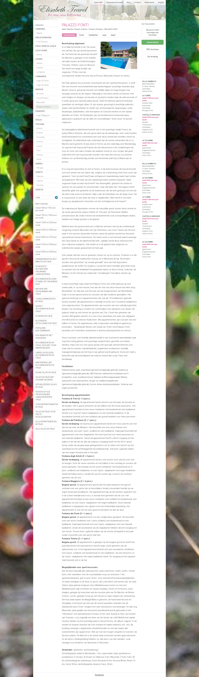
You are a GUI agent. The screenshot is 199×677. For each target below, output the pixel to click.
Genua (39, 63)
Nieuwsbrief (149, 2)
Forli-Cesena (41, 42)
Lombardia (40, 76)
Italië (64, 29)
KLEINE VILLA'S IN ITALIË (46, 372)
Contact (137, 2)
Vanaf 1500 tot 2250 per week (46, 223)
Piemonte (40, 111)
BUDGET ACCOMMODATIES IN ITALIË (45, 308)
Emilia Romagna (43, 37)
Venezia (39, 190)
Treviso (39, 181)
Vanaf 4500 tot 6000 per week (46, 253)
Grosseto (40, 137)
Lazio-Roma (41, 50)
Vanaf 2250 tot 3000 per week (46, 231)
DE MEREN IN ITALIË (44, 316)
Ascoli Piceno (42, 98)
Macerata (40, 102)
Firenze (39, 133)
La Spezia (40, 72)
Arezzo (39, 128)
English (161, 2)
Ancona (39, 93)
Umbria (39, 164)
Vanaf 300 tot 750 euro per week (46, 209)
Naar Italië (98, 2)
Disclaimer (99, 675)
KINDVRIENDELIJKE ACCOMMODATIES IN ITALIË (45, 365)
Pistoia (39, 155)
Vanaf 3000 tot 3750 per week (46, 238)
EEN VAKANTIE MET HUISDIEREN (44, 336)
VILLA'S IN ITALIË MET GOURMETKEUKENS (45, 378)
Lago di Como (42, 80)
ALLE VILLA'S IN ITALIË (45, 429)
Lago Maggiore (43, 115)
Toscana (39, 124)
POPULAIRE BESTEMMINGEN (43, 329)
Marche (39, 89)
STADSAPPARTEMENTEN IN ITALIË (47, 405)
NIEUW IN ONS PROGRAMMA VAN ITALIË (44, 291)
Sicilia (38, 120)
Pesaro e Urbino (43, 107)
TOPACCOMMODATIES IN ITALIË (46, 300)
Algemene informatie (114, 2)
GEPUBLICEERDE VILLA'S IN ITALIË (46, 385)
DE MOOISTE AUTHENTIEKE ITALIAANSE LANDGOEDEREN (43, 270)
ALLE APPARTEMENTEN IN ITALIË (46, 422)
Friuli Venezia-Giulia (45, 46)
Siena (38, 159)
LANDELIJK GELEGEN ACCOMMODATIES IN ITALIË (45, 355)
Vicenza (39, 185)
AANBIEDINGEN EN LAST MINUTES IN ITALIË (46, 260)
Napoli (39, 33)
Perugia (39, 168)
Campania (40, 29)
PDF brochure (152, 49)
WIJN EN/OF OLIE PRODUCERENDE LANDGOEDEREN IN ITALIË (44, 396)
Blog (129, 2)
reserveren (152, 42)
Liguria (39, 59)
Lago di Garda (42, 85)
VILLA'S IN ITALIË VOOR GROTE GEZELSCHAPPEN (46, 414)
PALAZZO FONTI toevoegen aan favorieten (152, 32)
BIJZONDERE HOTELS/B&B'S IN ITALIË (46, 322)
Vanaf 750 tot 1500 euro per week (46, 216)
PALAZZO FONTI (110, 29)
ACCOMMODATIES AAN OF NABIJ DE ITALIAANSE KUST (46, 281)
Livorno (39, 141)
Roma (39, 55)
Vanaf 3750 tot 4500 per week (46, 245)
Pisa (38, 150)
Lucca (39, 146)
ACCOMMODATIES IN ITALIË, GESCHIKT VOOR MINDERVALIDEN (46, 345)
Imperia (39, 68)
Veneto (39, 172)
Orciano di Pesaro (96, 29)
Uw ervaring (152, 56)
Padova (39, 176)
